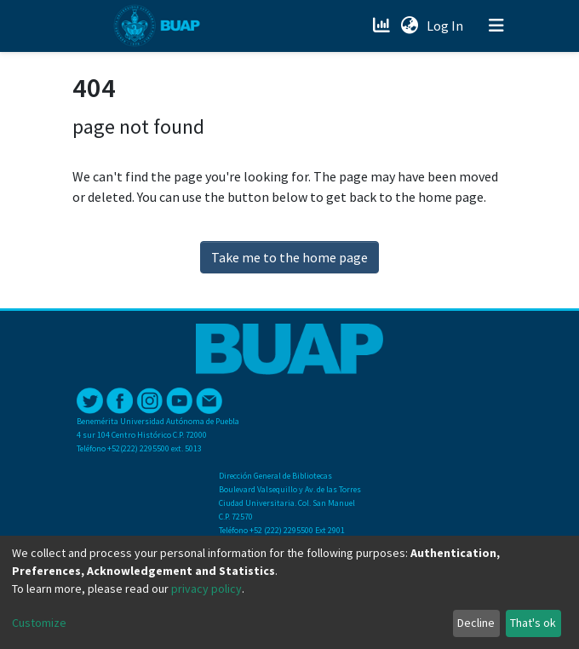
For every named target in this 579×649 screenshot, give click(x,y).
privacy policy (206, 588)
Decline (476, 622)
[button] (409, 25)
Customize (39, 622)
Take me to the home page (289, 257)
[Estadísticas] (382, 25)
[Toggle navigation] (496, 25)
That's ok (533, 622)
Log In (447, 25)
